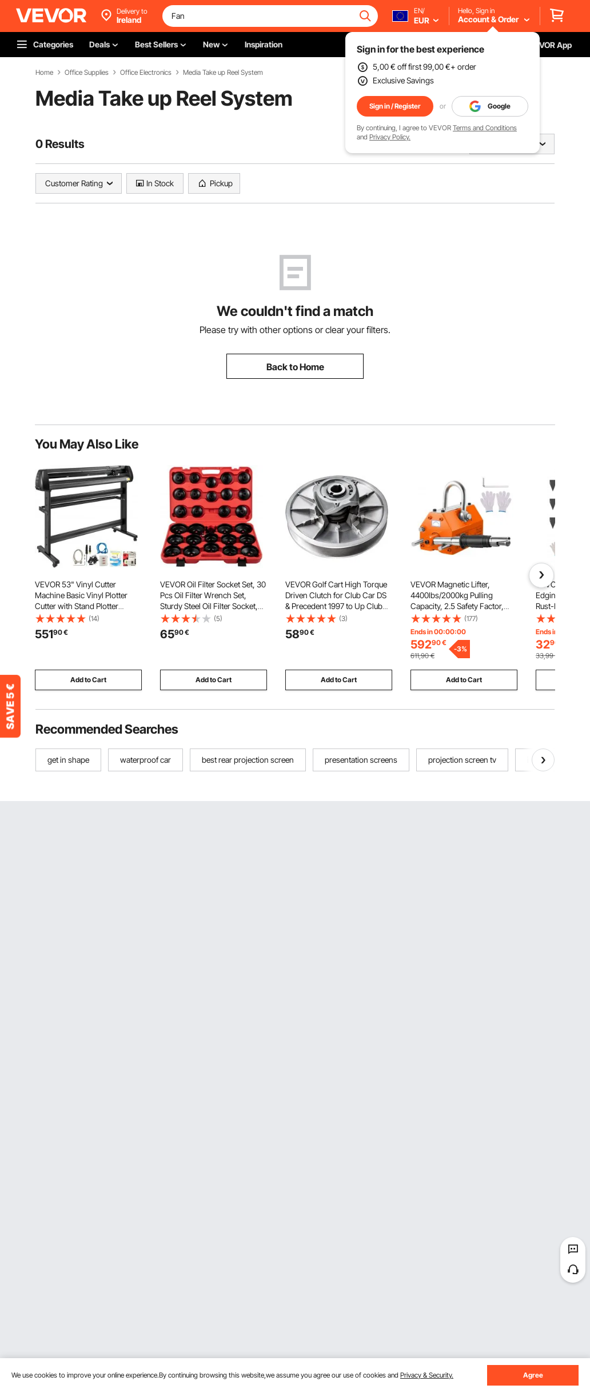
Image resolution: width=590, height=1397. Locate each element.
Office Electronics (146, 73)
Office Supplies (87, 73)
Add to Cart (88, 679)
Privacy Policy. (389, 137)
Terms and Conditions (485, 127)
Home (44, 73)
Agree (533, 1375)
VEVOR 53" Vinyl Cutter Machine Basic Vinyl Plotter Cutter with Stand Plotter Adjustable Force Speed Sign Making (84, 606)
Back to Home (295, 367)
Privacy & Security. (426, 1375)
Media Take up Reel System (223, 73)
